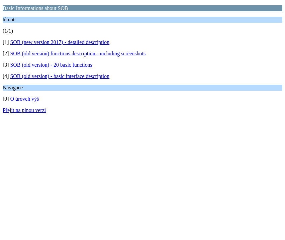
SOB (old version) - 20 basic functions (51, 65)
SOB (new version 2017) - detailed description (60, 42)
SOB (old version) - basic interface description (60, 76)
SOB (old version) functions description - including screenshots (78, 53)
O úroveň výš (24, 99)
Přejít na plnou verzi (24, 110)
